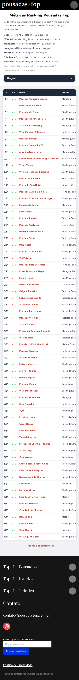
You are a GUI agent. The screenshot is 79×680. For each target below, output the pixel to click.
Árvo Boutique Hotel (30, 152)
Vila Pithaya (25, 450)
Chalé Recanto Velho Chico (33, 463)
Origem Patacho (28, 291)
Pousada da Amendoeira (32, 118)
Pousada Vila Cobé (29, 317)
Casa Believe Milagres (31, 510)
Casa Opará (25, 530)
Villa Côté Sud (27, 324)
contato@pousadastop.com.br (26, 615)
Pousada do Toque (29, 112)
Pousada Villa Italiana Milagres (36, 198)
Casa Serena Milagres (31, 470)
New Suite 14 (26, 516)
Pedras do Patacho (29, 178)
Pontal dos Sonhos (29, 284)
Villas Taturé (26, 165)
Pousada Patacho (28, 218)
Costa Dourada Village (31, 271)
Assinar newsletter (16, 651)
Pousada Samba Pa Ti (31, 145)
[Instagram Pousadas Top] (6, 626)
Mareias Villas (27, 490)
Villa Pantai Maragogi (31, 125)
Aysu (21, 410)
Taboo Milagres (27, 437)
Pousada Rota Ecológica (32, 264)
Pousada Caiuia (27, 384)
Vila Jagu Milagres (29, 536)
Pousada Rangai (28, 138)
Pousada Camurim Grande (33, 99)
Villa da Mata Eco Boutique (34, 172)
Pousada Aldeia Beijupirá (33, 191)
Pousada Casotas (28, 351)
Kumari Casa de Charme (32, 477)
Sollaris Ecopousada (30, 298)
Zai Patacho (25, 258)
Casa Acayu (25, 211)
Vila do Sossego (28, 357)
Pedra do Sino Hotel (30, 185)
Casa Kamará (26, 523)
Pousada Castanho (29, 225)
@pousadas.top (44, 673)
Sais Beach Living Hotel (32, 497)
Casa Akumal (26, 457)
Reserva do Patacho (30, 105)
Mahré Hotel (26, 278)
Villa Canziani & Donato (32, 132)
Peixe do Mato (27, 364)
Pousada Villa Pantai (30, 251)
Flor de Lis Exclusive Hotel (33, 344)
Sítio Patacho (26, 404)
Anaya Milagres (27, 371)
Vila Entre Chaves (28, 304)
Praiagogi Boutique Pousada (34, 331)
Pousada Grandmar (29, 397)
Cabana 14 (24, 483)
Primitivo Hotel (27, 417)
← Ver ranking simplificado (39, 545)
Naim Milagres (27, 377)
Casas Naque (26, 424)
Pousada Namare (28, 503)
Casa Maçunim (27, 430)
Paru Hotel (25, 244)
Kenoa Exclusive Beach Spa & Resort (39, 158)
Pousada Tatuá (27, 238)
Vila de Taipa (26, 337)
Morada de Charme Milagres (34, 443)
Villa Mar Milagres (29, 390)
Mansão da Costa (28, 205)
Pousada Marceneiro (30, 311)
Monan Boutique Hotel (31, 231)
